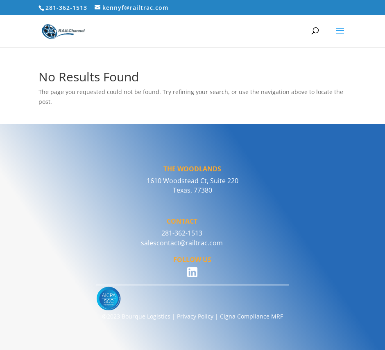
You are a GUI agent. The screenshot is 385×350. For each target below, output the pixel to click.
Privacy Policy (195, 316)
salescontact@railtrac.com (182, 242)
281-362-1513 (181, 233)
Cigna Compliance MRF (251, 316)
